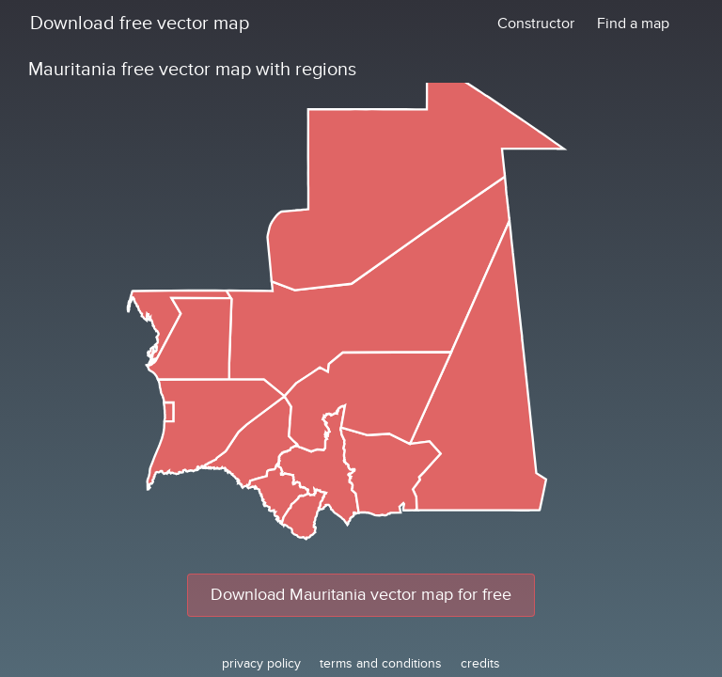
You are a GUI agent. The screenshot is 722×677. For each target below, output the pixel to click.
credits (480, 663)
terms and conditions (381, 663)
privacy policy (261, 663)
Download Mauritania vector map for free (361, 595)
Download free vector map (139, 23)
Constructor (535, 23)
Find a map (633, 23)
